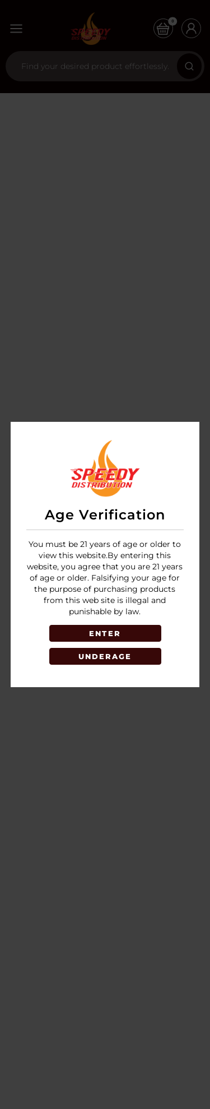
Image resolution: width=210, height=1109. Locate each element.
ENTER (104, 633)
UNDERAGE (105, 656)
